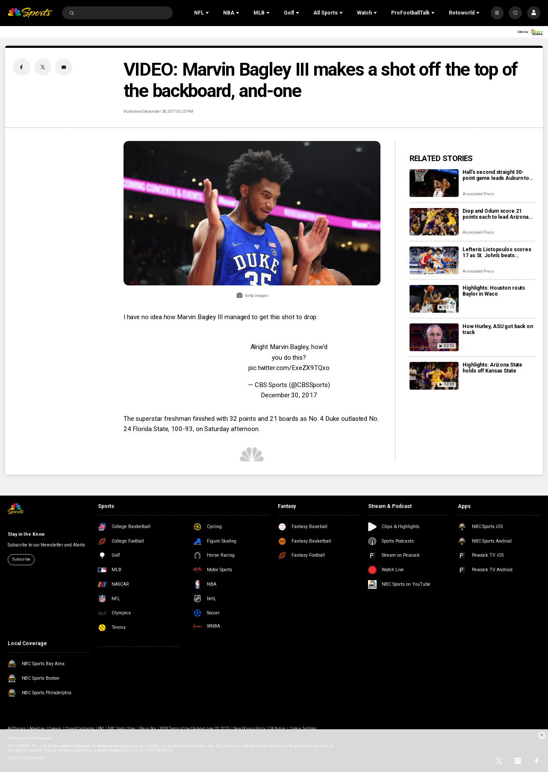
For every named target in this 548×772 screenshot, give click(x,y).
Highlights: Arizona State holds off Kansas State (492, 368)
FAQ (101, 728)
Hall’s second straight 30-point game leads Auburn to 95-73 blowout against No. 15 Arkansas (498, 175)
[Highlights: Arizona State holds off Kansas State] (434, 376)
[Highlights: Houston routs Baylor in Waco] (434, 299)
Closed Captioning (79, 728)
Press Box (147, 728)
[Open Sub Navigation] (208, 13)
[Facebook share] (21, 67)
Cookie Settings (303, 728)
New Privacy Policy (249, 728)
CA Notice (277, 728)
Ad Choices (16, 728)
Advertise (37, 728)
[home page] (30, 13)
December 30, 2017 (289, 395)
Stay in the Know (26, 534)
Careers (55, 728)
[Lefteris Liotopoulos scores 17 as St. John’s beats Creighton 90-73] (434, 260)
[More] (497, 13)
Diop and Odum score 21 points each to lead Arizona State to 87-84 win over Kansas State (495, 214)
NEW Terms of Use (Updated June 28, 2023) (195, 728)
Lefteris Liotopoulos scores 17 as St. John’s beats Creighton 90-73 (497, 252)
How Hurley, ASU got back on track (498, 329)
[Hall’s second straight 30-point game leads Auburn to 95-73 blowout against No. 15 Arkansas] (434, 183)
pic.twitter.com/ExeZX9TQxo (289, 368)
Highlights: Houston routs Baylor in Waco (494, 291)
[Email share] (63, 67)
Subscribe (21, 559)
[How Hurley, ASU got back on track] (434, 337)
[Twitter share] (42, 67)
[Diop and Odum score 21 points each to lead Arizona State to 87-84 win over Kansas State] (434, 222)
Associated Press (478, 194)
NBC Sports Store (122, 728)
